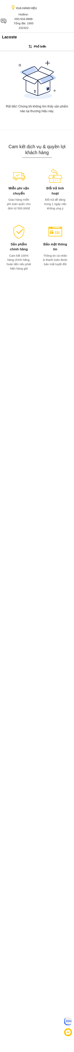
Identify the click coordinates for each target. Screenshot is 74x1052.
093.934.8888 (23, 19)
